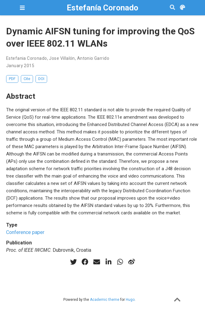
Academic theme (104, 299)
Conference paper (25, 232)
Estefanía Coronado (102, 7)
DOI (41, 78)
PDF (12, 78)
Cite (27, 78)
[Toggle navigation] (22, 8)
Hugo (130, 299)
